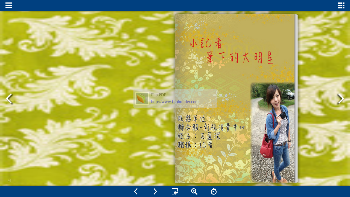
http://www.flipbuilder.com (175, 101)
